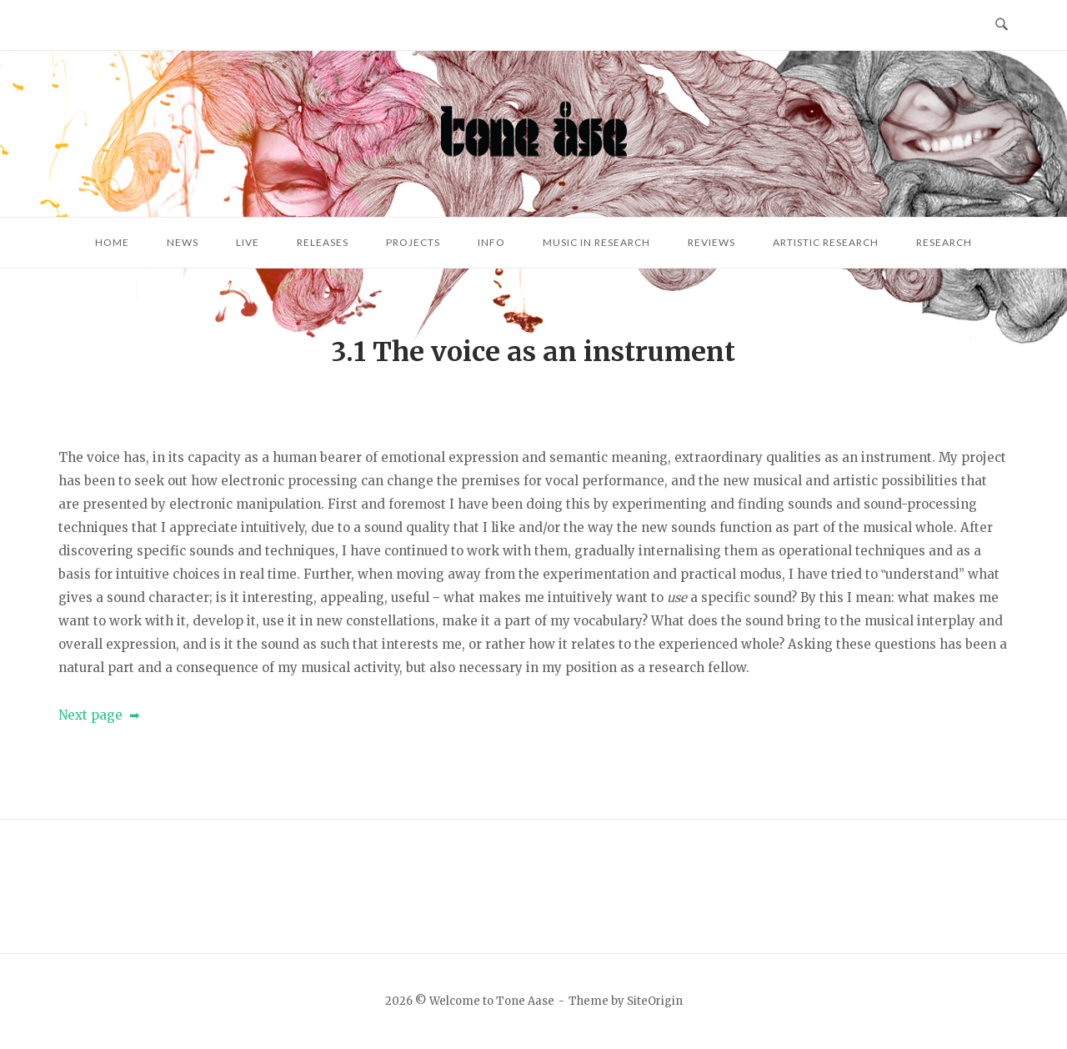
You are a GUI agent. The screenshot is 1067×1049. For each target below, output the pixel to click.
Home (112, 242)
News (182, 242)
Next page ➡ (99, 715)
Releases (322, 242)
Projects (413, 242)
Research (944, 242)
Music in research (596, 242)
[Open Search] (1001, 25)
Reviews (711, 242)
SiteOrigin (655, 1001)
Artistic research (826, 242)
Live (247, 242)
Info (491, 242)
